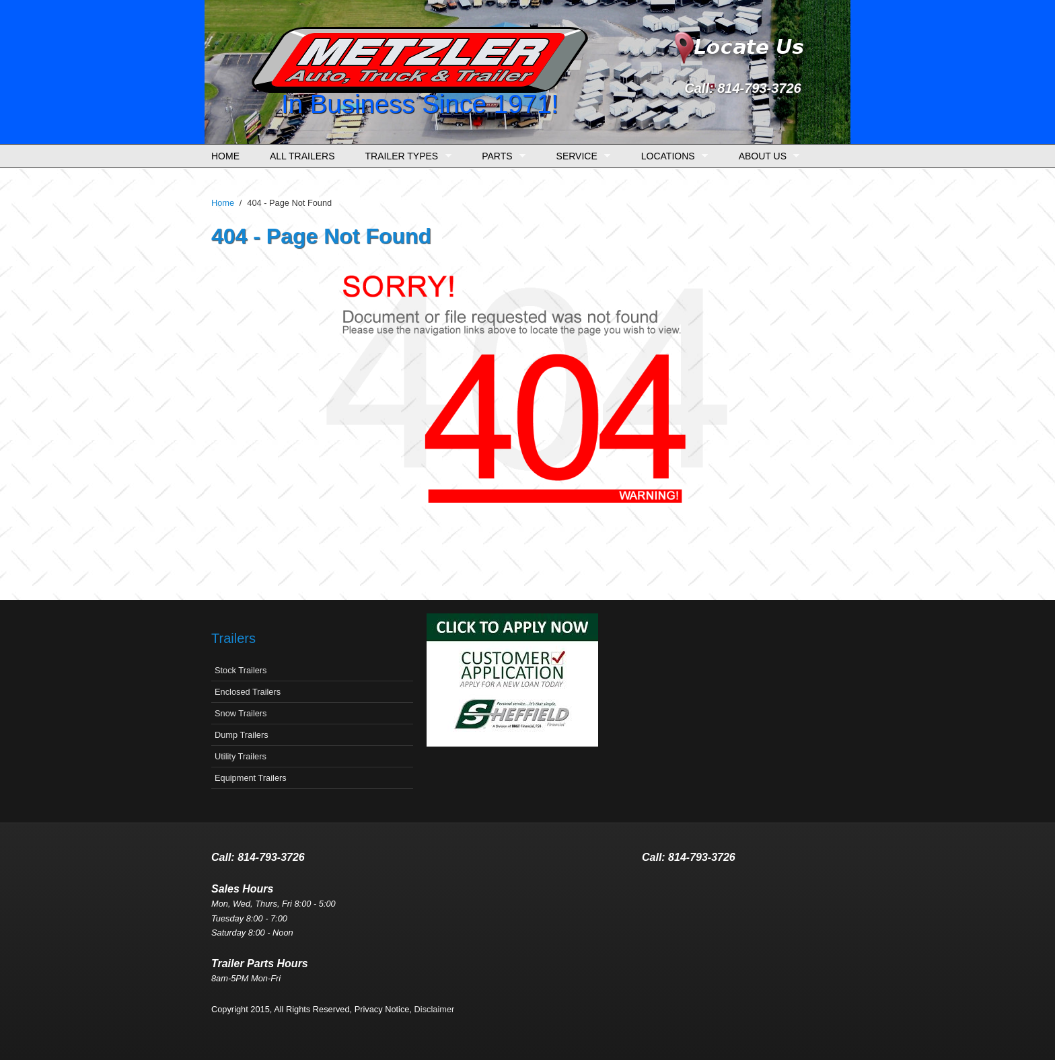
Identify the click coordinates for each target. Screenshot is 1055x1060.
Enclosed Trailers (248, 692)
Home (225, 156)
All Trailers (302, 156)
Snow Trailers (241, 713)
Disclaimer (434, 1009)
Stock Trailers (241, 670)
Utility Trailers (240, 756)
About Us (766, 156)
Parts (500, 156)
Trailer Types (405, 156)
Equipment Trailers (251, 778)
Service (580, 156)
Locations (671, 156)
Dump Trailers (241, 735)
